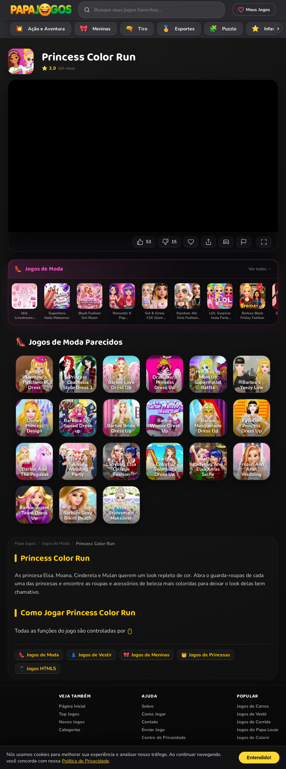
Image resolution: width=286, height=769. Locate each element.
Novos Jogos (71, 722)
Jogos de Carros (253, 706)
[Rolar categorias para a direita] (278, 28)
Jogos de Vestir (91, 654)
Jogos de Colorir (253, 738)
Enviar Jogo (153, 730)
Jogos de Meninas (146, 654)
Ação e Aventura (39, 28)
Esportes (177, 28)
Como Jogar (154, 714)
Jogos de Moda (44, 269)
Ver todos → (260, 269)
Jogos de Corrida (253, 722)
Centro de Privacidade (164, 738)
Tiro (135, 28)
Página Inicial (72, 706)
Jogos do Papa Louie (257, 730)
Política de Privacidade (85, 761)
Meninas (94, 28)
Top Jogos (69, 714)
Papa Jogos (25, 543)
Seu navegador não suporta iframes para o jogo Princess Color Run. (143, 156)
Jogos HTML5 (37, 668)
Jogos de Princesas (205, 654)
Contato (150, 722)
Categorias (69, 730)
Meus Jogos (254, 10)
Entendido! (259, 757)
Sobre (147, 706)
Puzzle (221, 28)
